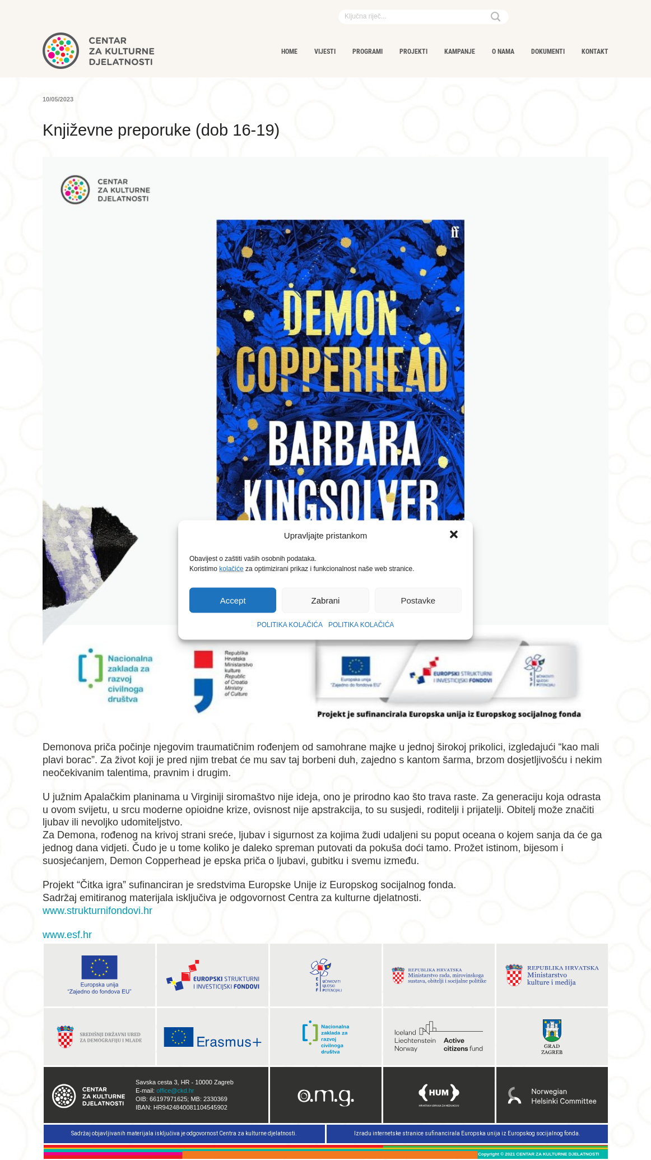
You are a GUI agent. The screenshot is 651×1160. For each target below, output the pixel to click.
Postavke (418, 600)
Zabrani (325, 600)
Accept (233, 600)
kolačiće (231, 569)
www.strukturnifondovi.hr (97, 910)
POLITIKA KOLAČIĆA (290, 625)
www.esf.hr (67, 934)
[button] (455, 535)
